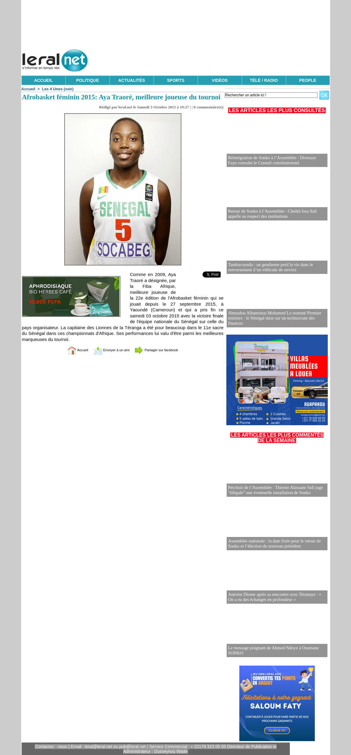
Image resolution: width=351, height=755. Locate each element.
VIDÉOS (220, 80)
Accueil (28, 89)
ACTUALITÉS (131, 80)
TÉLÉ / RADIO (264, 80)
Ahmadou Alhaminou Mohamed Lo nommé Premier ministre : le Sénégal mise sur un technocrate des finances (277, 321)
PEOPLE (307, 80)
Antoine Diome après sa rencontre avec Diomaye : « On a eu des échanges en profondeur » (277, 597)
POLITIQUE (87, 80)
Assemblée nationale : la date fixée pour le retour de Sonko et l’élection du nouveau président (272, 543)
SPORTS (175, 80)
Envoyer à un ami (107, 349)
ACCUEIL (43, 80)
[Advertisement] (220, 58)
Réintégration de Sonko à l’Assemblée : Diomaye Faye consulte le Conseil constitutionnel (274, 160)
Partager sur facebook (163, 349)
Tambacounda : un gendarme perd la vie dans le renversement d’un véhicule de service (268, 267)
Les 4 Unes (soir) (58, 89)
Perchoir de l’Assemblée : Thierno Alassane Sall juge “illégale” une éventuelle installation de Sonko (273, 490)
